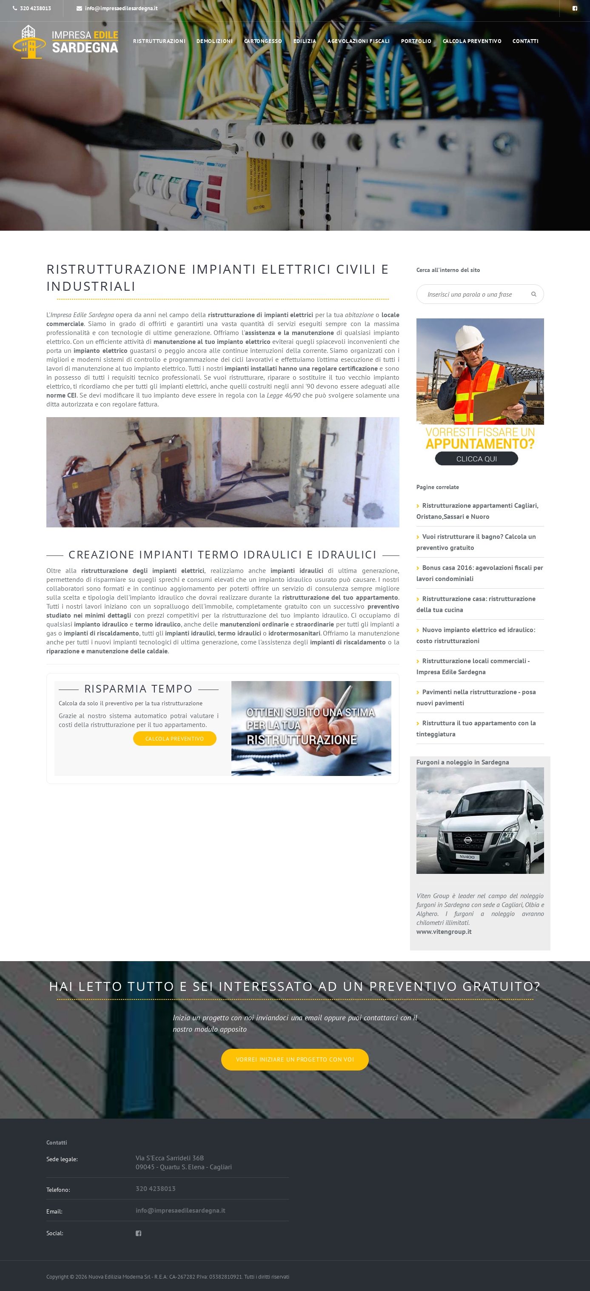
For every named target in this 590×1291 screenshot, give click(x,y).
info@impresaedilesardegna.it (117, 8)
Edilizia (305, 41)
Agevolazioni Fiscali (359, 41)
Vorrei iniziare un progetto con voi (295, 1059)
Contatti (526, 41)
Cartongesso (263, 41)
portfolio (416, 41)
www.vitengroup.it (444, 931)
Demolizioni (215, 41)
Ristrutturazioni (159, 41)
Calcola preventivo (472, 41)
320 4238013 (35, 8)
